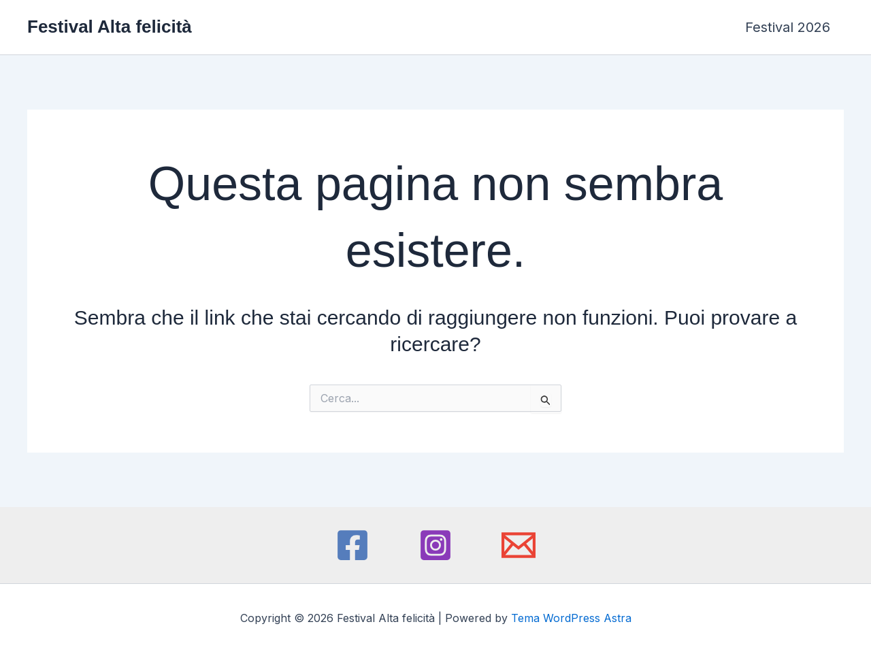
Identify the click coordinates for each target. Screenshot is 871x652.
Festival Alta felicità (109, 26)
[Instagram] (435, 545)
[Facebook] (352, 545)
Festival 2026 (787, 27)
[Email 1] (518, 545)
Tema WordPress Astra (571, 618)
